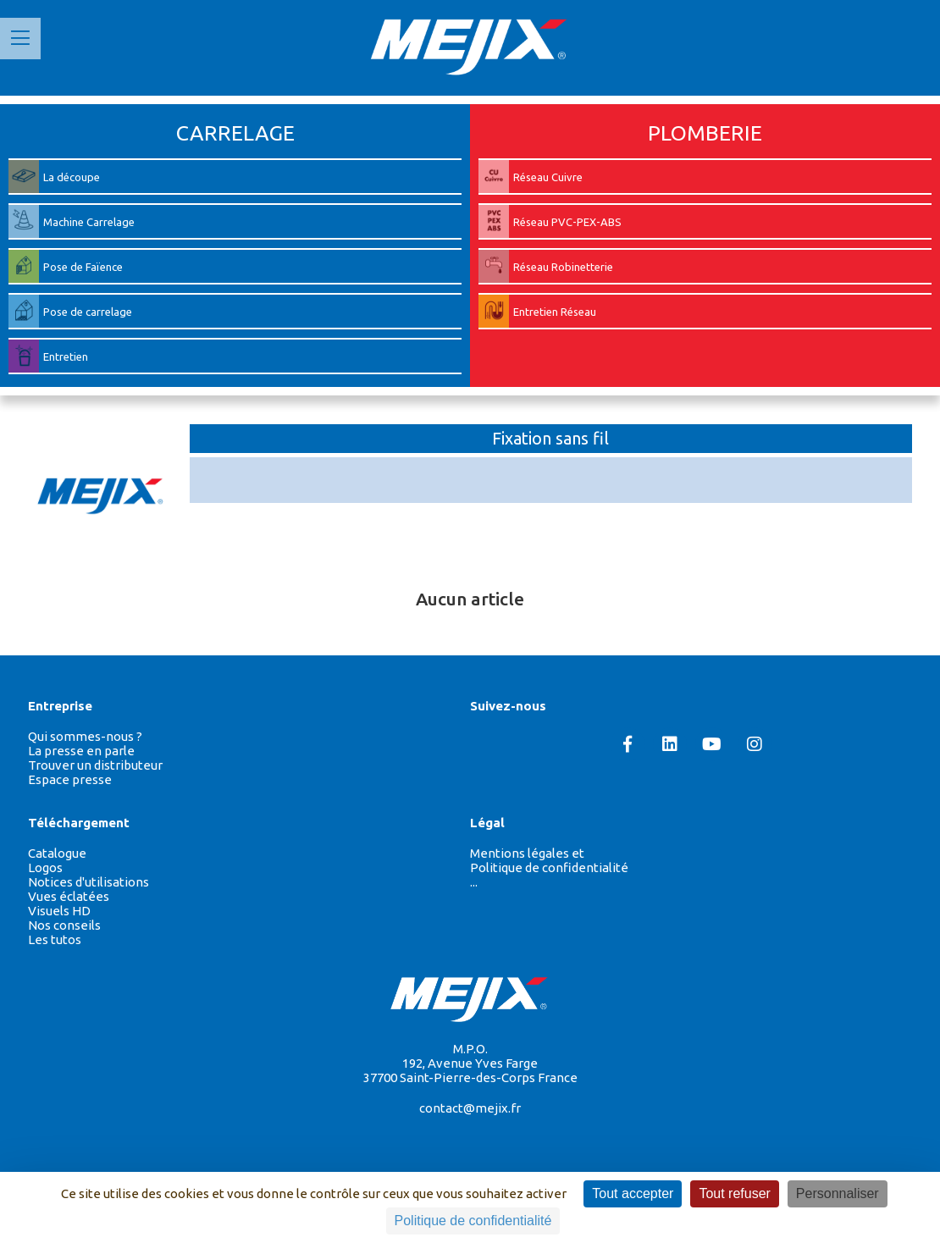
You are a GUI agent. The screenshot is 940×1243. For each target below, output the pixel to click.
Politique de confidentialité (549, 867)
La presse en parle (81, 750)
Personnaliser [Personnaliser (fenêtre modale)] (837, 1193)
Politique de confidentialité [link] (473, 1220)
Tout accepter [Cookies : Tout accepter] (632, 1193)
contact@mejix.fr (470, 1108)
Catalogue (57, 853)
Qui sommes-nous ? (85, 736)
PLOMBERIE (705, 133)
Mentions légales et (527, 853)
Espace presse (70, 779)
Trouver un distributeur (95, 765)
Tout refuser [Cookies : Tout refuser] (734, 1193)
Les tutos (54, 939)
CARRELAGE (235, 133)
